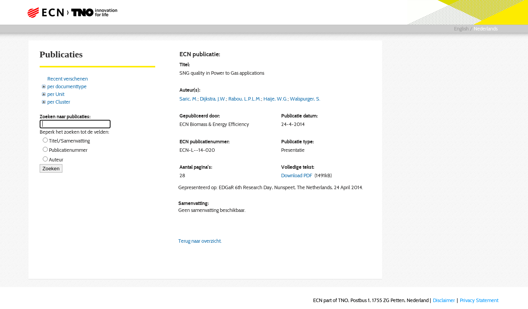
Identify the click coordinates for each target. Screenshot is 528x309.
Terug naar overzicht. (200, 241)
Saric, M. (188, 99)
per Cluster (58, 102)
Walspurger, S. (305, 99)
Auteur (56, 159)
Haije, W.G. (275, 99)
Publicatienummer (68, 150)
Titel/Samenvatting (69, 141)
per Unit (55, 94)
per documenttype (67, 86)
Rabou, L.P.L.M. (244, 99)
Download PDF (296, 175)
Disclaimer (444, 300)
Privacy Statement (479, 300)
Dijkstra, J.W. (213, 99)
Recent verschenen (67, 79)
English (461, 28)
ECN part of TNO (70, 12)
